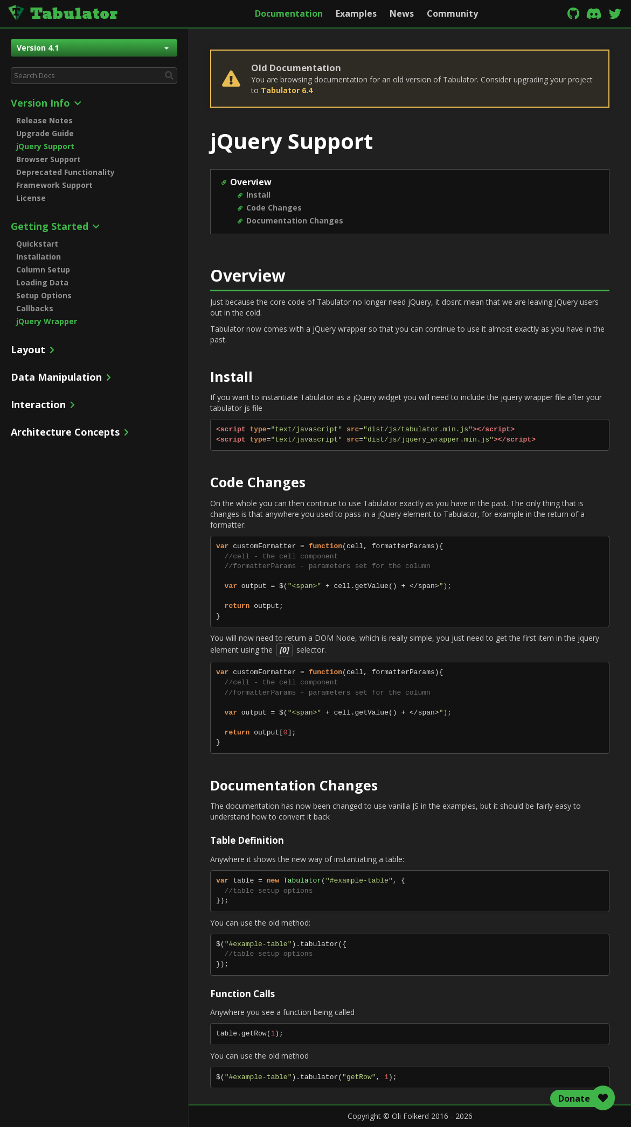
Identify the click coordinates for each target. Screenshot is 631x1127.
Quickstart (37, 244)
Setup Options (44, 295)
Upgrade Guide (45, 133)
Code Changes (274, 207)
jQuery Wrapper (46, 321)
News (402, 13)
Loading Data (42, 282)
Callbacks (34, 308)
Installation (38, 256)
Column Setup (43, 269)
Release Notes (44, 120)
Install (258, 195)
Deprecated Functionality (65, 172)
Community (452, 13)
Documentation (289, 13)
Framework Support (54, 185)
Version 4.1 (93, 48)
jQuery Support (45, 146)
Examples (356, 13)
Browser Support (48, 159)
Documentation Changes (294, 220)
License (31, 198)
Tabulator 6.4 (287, 90)
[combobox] (94, 75)
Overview (251, 182)
